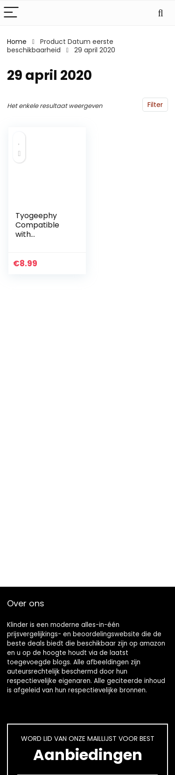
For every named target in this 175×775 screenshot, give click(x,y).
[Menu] (11, 12)
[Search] (160, 12)
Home (17, 41)
